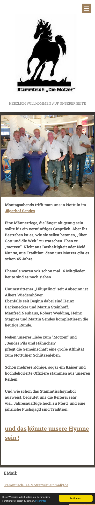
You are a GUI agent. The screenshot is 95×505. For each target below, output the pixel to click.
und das (16, 428)
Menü (86, 8)
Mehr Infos (40, 501)
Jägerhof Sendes (20, 210)
